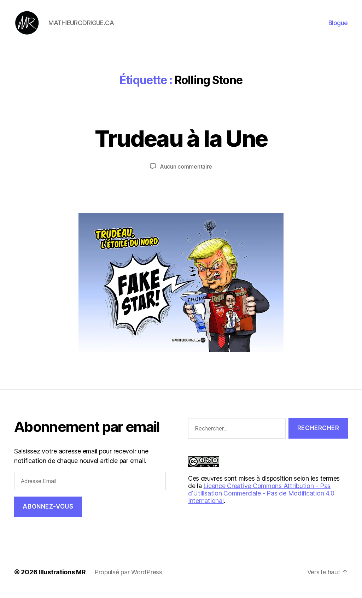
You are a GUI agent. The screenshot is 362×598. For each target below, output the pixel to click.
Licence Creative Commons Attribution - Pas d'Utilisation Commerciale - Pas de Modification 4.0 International (261, 499)
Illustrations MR (62, 578)
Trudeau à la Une (181, 144)
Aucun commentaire (186, 172)
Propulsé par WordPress (128, 578)
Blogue (338, 25)
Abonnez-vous (48, 512)
